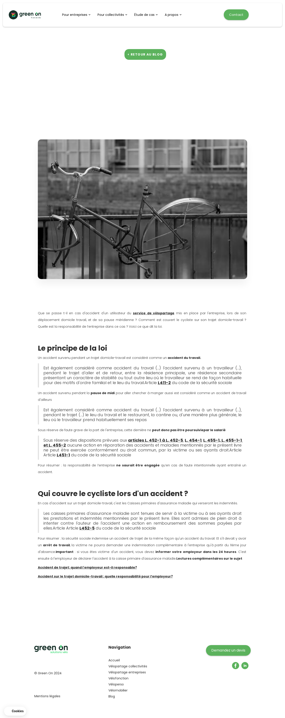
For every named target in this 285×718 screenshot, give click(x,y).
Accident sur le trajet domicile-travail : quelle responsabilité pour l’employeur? (105, 576)
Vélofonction (118, 678)
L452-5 (87, 528)
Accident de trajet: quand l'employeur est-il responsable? (87, 567)
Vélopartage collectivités (127, 666)
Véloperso (116, 684)
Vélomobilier (118, 690)
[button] (77, 14)
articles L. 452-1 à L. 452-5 (155, 440)
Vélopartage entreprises (127, 672)
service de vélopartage (153, 313)
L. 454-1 (193, 440)
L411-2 (164, 382)
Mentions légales (47, 696)
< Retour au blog (145, 54)
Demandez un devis (228, 650)
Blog (111, 696)
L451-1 (63, 455)
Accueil (114, 660)
